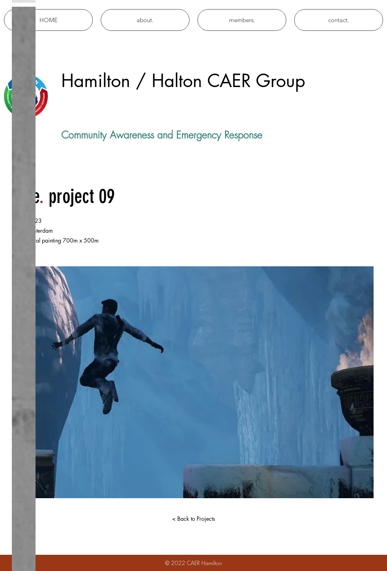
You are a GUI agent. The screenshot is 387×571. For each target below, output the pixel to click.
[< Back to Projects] (193, 519)
